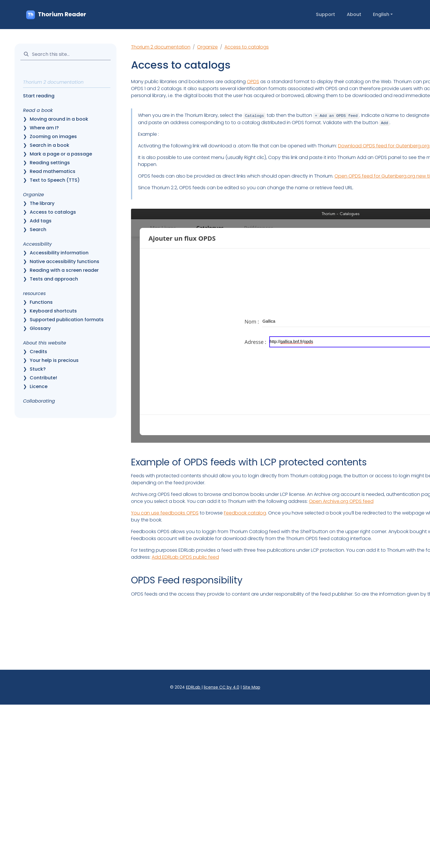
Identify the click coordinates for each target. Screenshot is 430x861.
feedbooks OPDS (179, 513)
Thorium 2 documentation (160, 47)
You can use (145, 513)
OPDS (253, 81)
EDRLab (193, 687)
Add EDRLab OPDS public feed (185, 557)
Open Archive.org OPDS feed (341, 501)
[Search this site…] (65, 54)
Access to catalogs (246, 47)
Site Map (251, 687)
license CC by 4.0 (221, 687)
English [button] (381, 14)
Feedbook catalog (245, 513)
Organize (207, 47)
